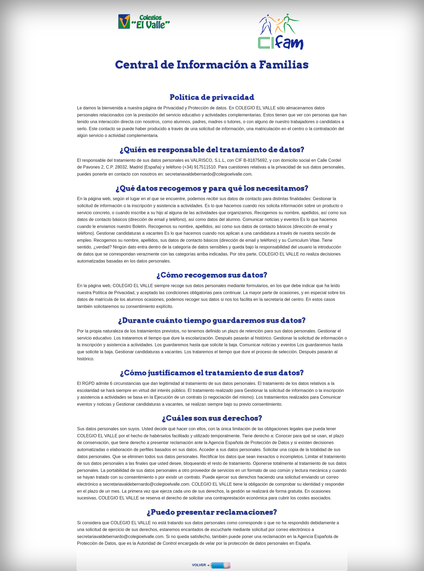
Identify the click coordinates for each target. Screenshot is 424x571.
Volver (212, 565)
